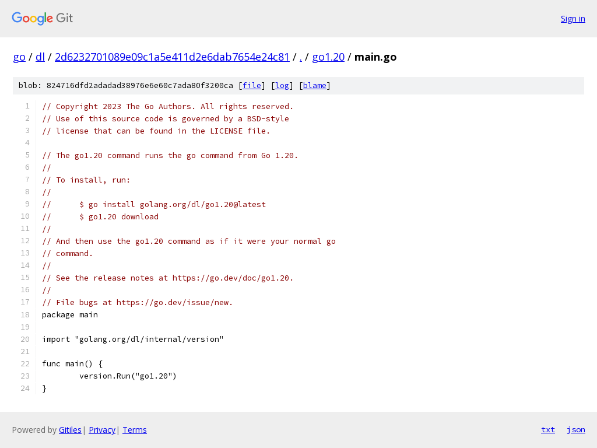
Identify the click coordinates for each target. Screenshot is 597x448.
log (282, 85)
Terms (134, 429)
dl (40, 57)
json (576, 429)
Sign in (573, 18)
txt (548, 429)
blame (314, 85)
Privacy (102, 429)
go (19, 57)
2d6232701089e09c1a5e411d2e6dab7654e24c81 (172, 57)
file (252, 85)
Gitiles (70, 429)
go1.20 (328, 57)
